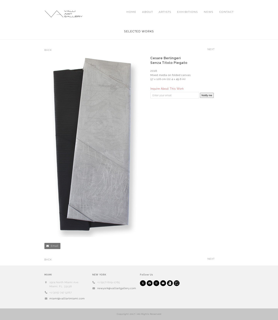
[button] (52, 246)
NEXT (211, 49)
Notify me (207, 95)
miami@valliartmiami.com (67, 298)
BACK (48, 50)
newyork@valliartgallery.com (116, 288)
